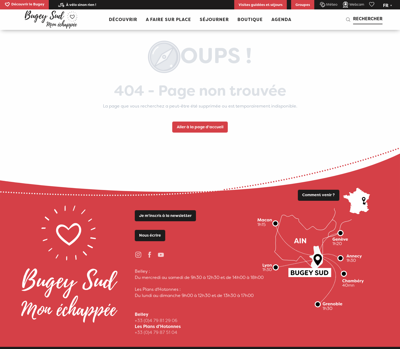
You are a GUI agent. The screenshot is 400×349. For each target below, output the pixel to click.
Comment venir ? (318, 195)
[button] (388, 5)
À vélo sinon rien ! (81, 4)
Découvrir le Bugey (27, 4)
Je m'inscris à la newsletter (165, 215)
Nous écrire (150, 235)
